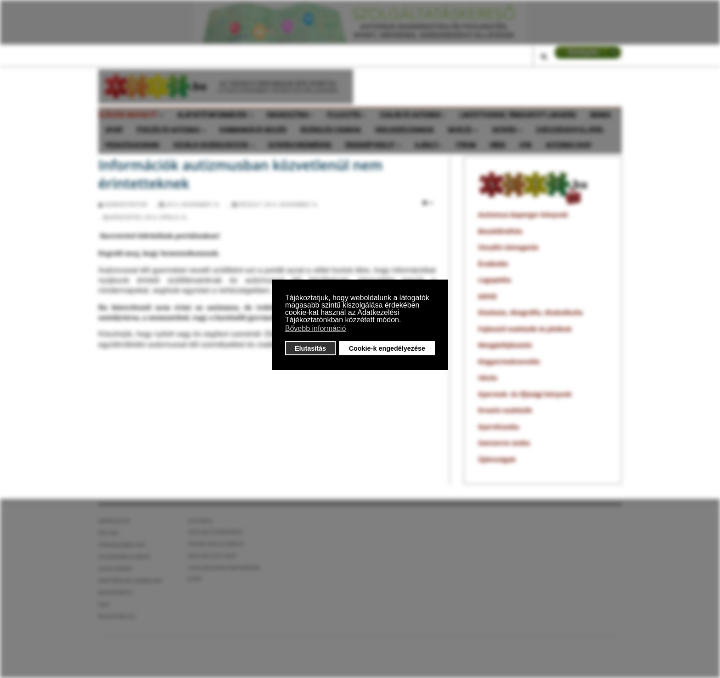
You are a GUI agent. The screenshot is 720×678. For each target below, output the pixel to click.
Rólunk (108, 532)
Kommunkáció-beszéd (253, 130)
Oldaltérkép (115, 568)
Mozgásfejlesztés (505, 345)
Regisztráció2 (116, 616)
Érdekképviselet (373, 145)
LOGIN (588, 52)
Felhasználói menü (124, 556)
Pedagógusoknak (132, 145)
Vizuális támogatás (508, 247)
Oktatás (507, 130)
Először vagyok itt (130, 115)
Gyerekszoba (498, 426)
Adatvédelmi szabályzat (130, 580)
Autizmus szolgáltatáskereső (215, 526)
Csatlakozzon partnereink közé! (224, 573)
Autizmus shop (568, 145)
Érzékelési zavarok (330, 130)
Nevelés (463, 130)
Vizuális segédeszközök (213, 145)
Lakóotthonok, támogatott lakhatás (517, 115)
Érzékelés (493, 263)
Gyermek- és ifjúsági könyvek (525, 394)
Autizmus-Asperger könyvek (523, 214)
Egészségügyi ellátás (569, 130)
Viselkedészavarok (404, 130)
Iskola (487, 377)
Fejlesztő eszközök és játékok (525, 329)
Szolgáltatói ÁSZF (212, 555)
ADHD (487, 296)
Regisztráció (115, 592)
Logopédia (494, 279)
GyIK (525, 145)
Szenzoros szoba (504, 442)
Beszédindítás (500, 231)
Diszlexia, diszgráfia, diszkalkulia (530, 312)
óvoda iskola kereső (216, 543)
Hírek (497, 145)
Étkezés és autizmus (171, 130)
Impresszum (114, 520)
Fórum (466, 145)
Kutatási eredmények (300, 145)
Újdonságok (497, 459)
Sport (114, 130)
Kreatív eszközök (505, 410)
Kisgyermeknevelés (509, 361)
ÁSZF (104, 604)
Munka (600, 115)
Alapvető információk (215, 115)
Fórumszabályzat (122, 544)
